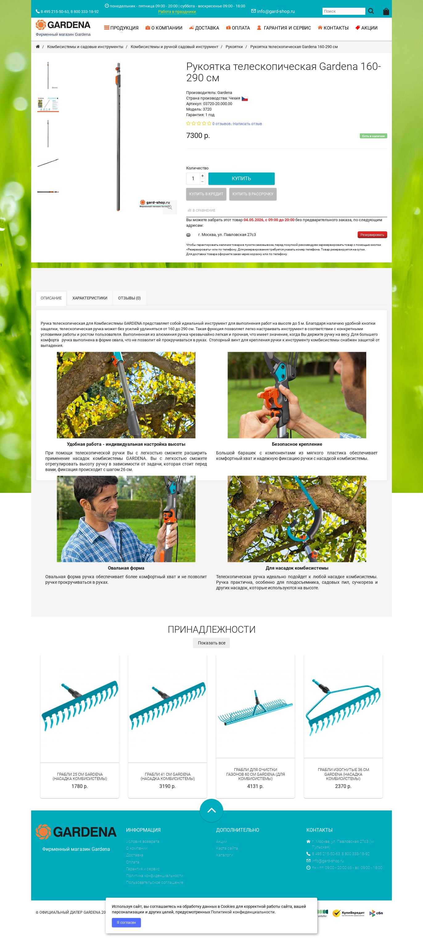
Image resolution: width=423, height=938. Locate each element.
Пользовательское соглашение (154, 895)
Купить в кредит (206, 207)
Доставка (134, 868)
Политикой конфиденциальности (243, 912)
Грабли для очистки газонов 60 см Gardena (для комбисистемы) (255, 787)
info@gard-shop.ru (325, 874)
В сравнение (200, 224)
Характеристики (89, 311)
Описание (51, 311)
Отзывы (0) (129, 311)
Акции (221, 854)
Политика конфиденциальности (154, 889)
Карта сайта (227, 861)
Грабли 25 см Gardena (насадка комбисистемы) (80, 789)
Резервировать (372, 248)
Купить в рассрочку (252, 207)
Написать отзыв (247, 137)
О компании (136, 861)
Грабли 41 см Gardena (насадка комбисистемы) (168, 789)
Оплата (132, 875)
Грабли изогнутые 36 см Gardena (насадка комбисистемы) (343, 787)
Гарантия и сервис (143, 882)
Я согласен (126, 922)
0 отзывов (221, 137)
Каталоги (224, 868)
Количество (197, 181)
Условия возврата (142, 854)
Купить (241, 192)
